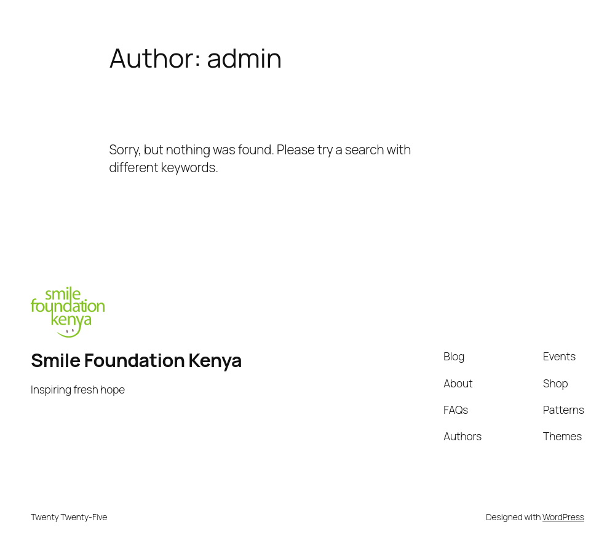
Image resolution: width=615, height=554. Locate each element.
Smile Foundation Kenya (137, 359)
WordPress (563, 516)
